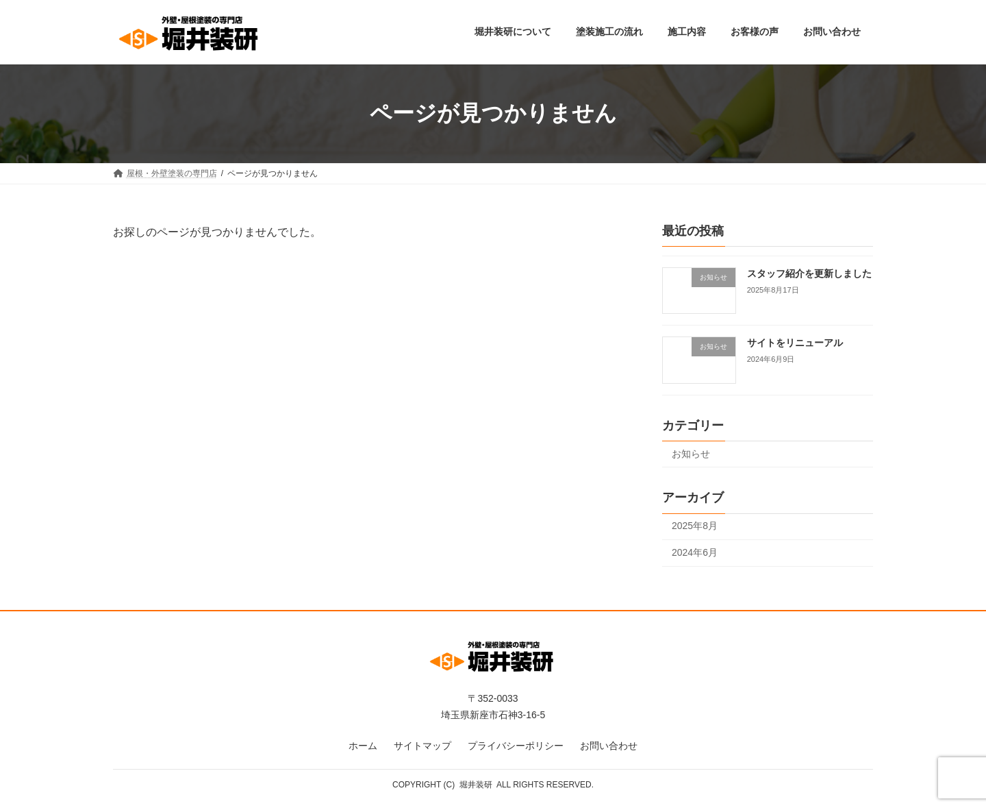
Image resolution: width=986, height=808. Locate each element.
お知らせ (691, 453)
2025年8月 (695, 525)
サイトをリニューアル (795, 342)
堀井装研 (475, 784)
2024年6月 (695, 552)
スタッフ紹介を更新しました (809, 273)
